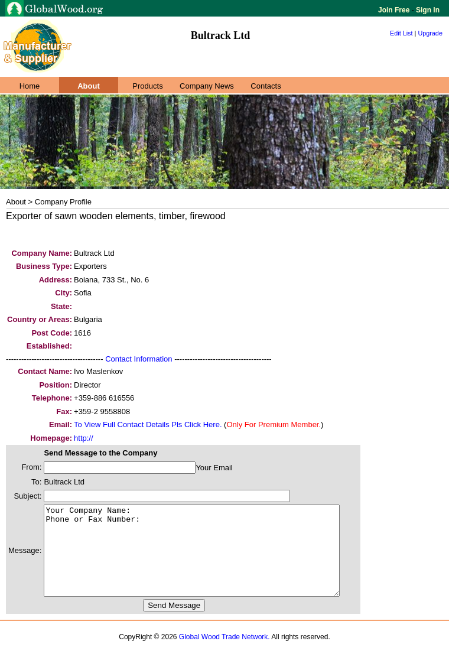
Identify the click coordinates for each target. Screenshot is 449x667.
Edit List (401, 33)
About (88, 86)
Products (147, 86)
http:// (83, 438)
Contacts (265, 86)
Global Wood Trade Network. (224, 654)
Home (29, 86)
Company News (207, 86)
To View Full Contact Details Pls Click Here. (148, 424)
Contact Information (138, 358)
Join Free (395, 10)
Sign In (427, 10)
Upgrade (430, 33)
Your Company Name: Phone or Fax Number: (209, 559)
